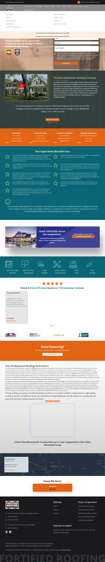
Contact (86, 6)
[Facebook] (6, 532)
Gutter (58, 6)
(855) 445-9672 (13, 528)
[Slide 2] (51, 123)
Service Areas (28, 6)
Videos (69, 6)
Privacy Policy (66, 550)
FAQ (80, 6)
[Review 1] (51, 326)
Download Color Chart (40, 138)
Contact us (10, 14)
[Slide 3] (54, 123)
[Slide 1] (48, 123)
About (75, 6)
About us (56, 510)
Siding (52, 6)
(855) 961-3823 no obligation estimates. (90, 2)
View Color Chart (40, 135)
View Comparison (16, 135)
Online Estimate (29, 10)
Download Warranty (16, 138)
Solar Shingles (38, 6)
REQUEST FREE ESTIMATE (52, 401)
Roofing (46, 6)
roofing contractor (78, 86)
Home (55, 506)
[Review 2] (54, 326)
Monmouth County (52, 445)
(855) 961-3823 (13, 517)
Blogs (63, 6)
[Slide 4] (56, 123)
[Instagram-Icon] (10, 532)
